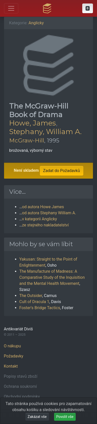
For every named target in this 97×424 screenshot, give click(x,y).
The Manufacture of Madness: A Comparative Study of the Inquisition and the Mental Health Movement (52, 277)
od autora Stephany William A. (49, 212)
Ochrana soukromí (20, 386)
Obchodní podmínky (22, 396)
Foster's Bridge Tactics (39, 307)
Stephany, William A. (45, 131)
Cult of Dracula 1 (34, 301)
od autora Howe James (43, 206)
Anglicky (36, 22)
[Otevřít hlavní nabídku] (11, 8)
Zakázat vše (37, 417)
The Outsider (30, 295)
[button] (87, 8)
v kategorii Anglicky (39, 219)
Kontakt (11, 366)
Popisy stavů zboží (20, 376)
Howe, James (32, 123)
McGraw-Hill (26, 140)
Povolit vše (65, 417)
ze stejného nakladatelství (45, 225)
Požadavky (13, 356)
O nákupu (12, 346)
